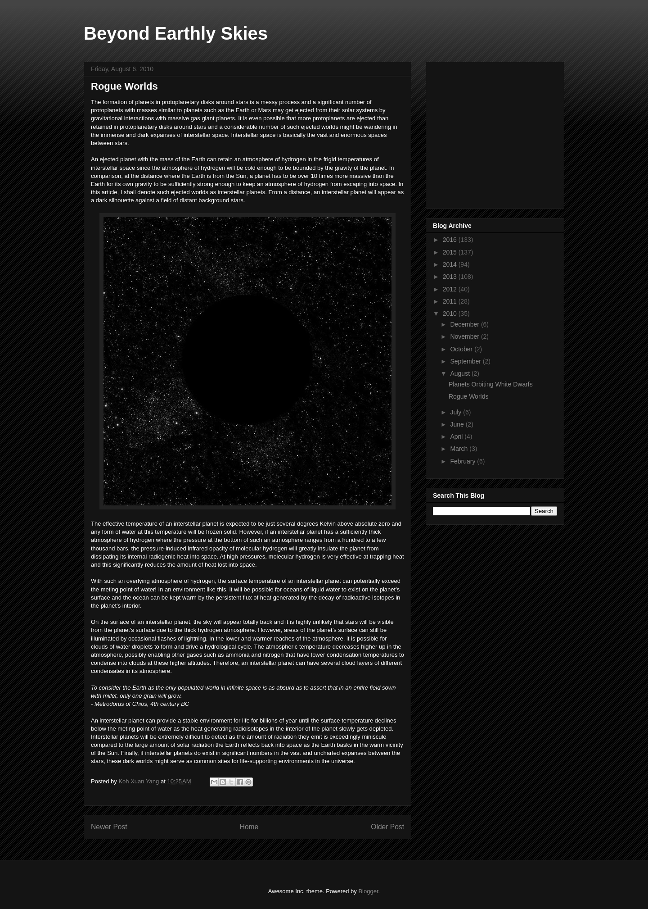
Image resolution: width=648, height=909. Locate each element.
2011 (451, 301)
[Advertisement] (500, 132)
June (457, 424)
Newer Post (109, 827)
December (465, 324)
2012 (451, 289)
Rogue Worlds (468, 396)
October (462, 349)
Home (249, 827)
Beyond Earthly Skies (176, 33)
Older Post (387, 827)
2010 (451, 313)
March (459, 448)
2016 (451, 239)
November (465, 336)
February (463, 461)
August (460, 373)
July (456, 412)
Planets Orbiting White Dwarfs (491, 384)
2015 (451, 252)
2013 (451, 276)
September (466, 361)
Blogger (368, 891)
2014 (451, 264)
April (457, 436)
